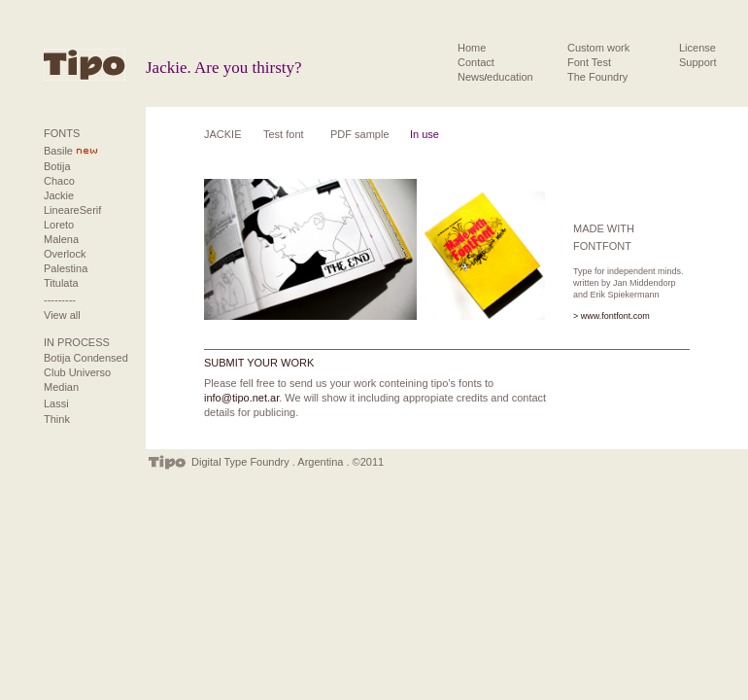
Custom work (598, 47)
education (510, 77)
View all (62, 315)
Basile (58, 151)
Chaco (59, 181)
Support (698, 62)
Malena (61, 239)
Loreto (59, 224)
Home (472, 47)
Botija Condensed (86, 358)
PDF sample (360, 134)
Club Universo (77, 372)
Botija (57, 166)
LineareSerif (72, 210)
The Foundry (597, 77)
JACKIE (223, 134)
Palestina (65, 268)
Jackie (59, 195)
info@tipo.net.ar (241, 397)
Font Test (589, 62)
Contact (476, 62)
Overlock (64, 254)
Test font (283, 134)
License (697, 47)
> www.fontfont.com (611, 316)
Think (57, 419)
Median (61, 387)
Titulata (61, 283)
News (471, 77)
